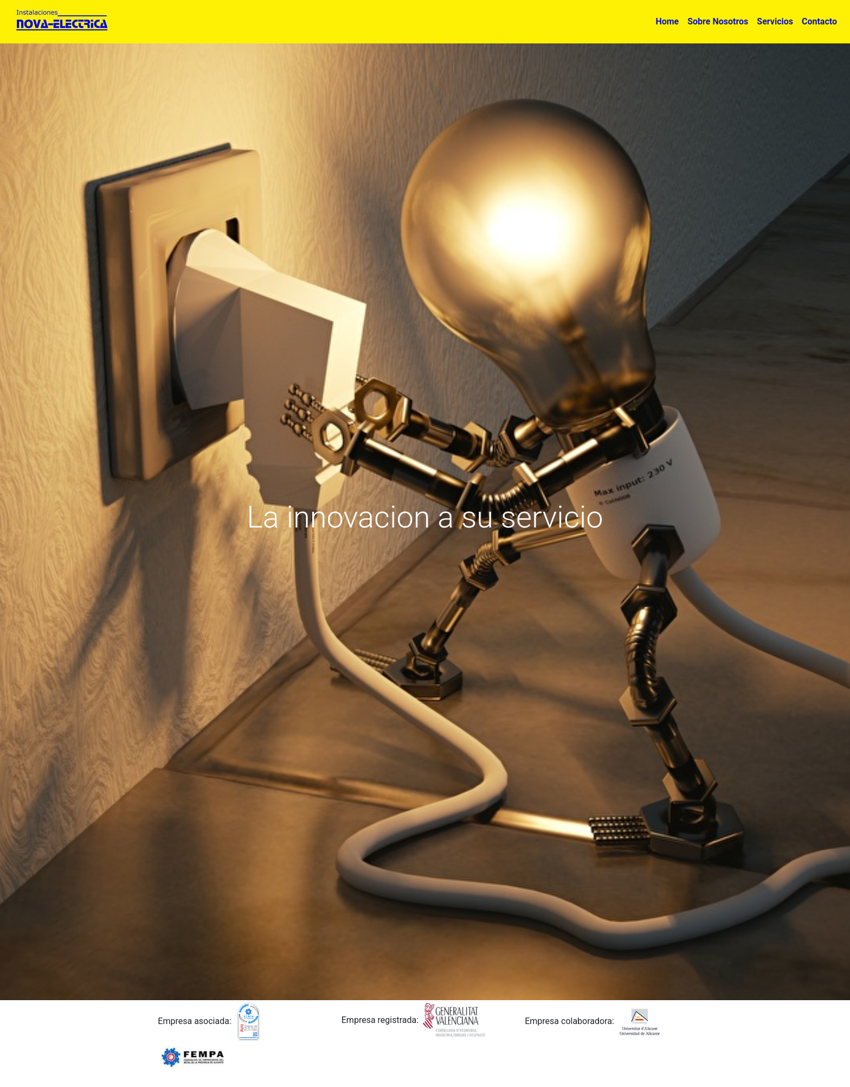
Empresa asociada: (194, 1021)
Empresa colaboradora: (569, 1021)
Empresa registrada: (380, 1020)
